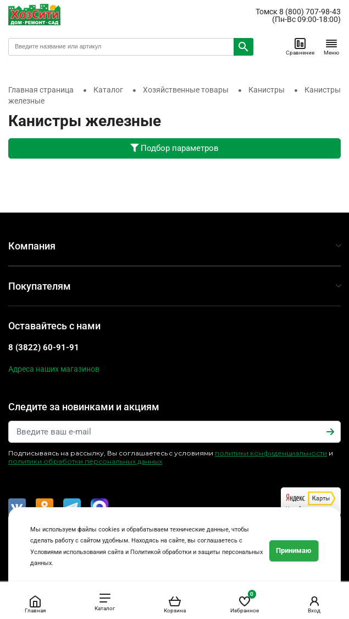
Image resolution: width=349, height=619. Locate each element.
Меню (331, 46)
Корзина (175, 604)
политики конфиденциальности (271, 453)
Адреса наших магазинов (53, 369)
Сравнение (300, 46)
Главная (35, 604)
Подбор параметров (174, 148)
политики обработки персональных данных (85, 461)
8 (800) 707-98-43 (310, 11)
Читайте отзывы (311, 501)
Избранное (244, 602)
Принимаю (294, 550)
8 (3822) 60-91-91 (43, 347)
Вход (314, 604)
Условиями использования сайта (77, 552)
